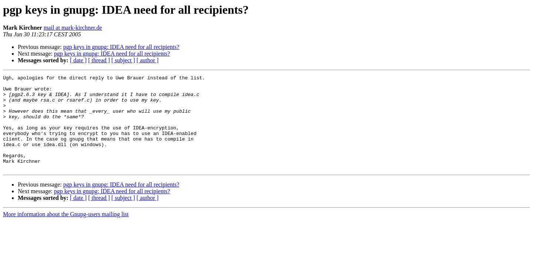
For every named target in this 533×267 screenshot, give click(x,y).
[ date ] (78, 60)
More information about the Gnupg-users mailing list (66, 233)
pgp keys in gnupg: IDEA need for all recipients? (121, 47)
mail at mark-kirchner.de (73, 27)
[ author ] (148, 60)
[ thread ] (99, 60)
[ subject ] (123, 60)
